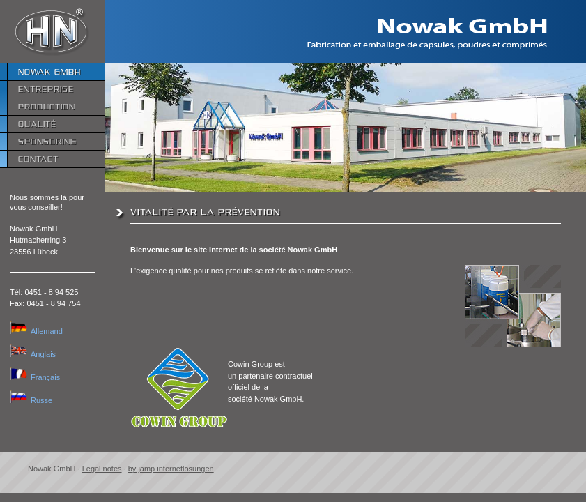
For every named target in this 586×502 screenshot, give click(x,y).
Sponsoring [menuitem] (47, 141)
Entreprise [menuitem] (46, 89)
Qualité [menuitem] (37, 124)
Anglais (33, 354)
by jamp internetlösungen (171, 468)
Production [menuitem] (46, 106)
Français (35, 377)
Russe (31, 400)
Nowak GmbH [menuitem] (49, 71)
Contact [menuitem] (38, 158)
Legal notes (102, 468)
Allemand (36, 331)
